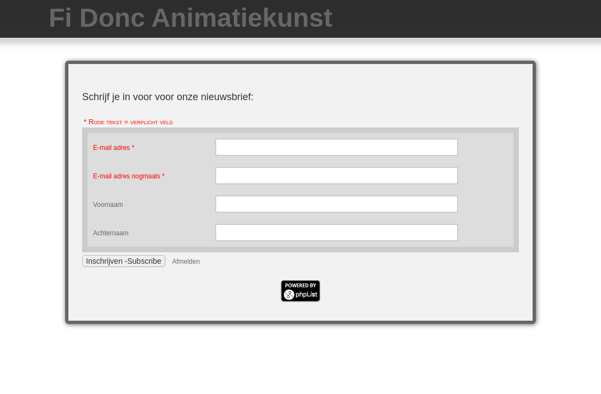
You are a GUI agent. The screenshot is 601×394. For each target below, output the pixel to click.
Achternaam (111, 233)
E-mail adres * (113, 148)
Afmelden (186, 261)
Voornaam (108, 204)
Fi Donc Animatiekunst (190, 17)
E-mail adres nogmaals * (129, 176)
